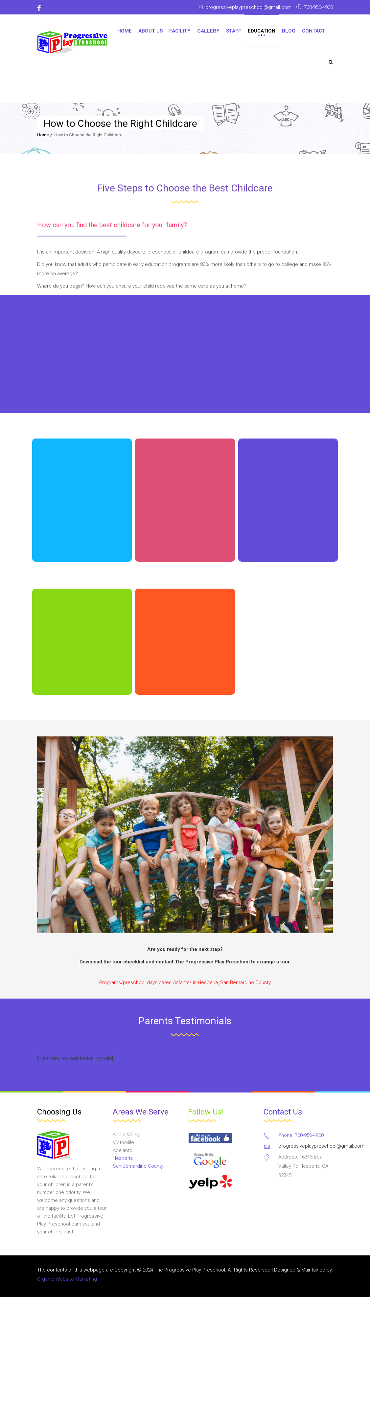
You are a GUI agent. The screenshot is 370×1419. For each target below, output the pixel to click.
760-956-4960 (318, 7)
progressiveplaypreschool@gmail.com (248, 7)
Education (261, 31)
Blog (288, 31)
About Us (150, 31)
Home (124, 31)
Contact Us (283, 1111)
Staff (233, 31)
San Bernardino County (138, 1166)
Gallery (208, 31)
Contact (313, 31)
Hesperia (123, 1158)
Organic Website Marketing (67, 1279)
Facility (180, 31)
